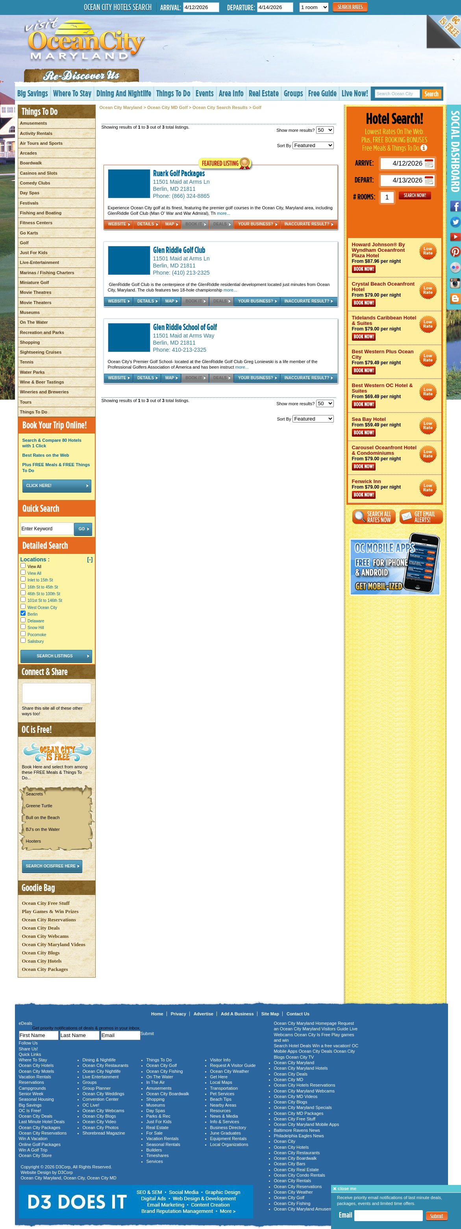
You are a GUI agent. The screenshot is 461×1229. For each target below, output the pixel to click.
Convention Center (101, 1099)
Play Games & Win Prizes (50, 911)
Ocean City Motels (36, 1071)
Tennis (27, 362)
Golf (24, 242)
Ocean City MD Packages (299, 1113)
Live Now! (355, 93)
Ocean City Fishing (164, 1071)
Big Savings (32, 93)
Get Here (219, 1076)
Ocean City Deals (41, 928)
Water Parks (32, 372)
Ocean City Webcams (45, 936)
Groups (293, 93)
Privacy (178, 1013)
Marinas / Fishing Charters (47, 272)
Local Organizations (229, 1144)
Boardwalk (31, 163)
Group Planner (97, 1088)
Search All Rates (374, 516)
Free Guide (322, 93)
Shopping (30, 342)
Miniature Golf (34, 282)
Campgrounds (32, 1088)
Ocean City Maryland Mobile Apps (306, 1124)
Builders (154, 1150)
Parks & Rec (158, 1116)
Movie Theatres (36, 292)
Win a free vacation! (331, 1045)
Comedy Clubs (35, 183)
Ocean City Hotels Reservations (304, 1085)
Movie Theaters (36, 302)
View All (30, 567)
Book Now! (364, 269)
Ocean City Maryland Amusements (307, 1209)
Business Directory (228, 1127)
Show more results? (304, 130)
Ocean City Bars (289, 1163)
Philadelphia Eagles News (299, 1135)
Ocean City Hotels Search (118, 7)
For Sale (154, 1133)
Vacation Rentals (35, 1076)
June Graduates (225, 1133)
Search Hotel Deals (292, 1045)
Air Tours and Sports (41, 143)
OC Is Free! (30, 1110)
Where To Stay (72, 93)
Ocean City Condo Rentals (299, 1175)
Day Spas (30, 192)
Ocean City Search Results (220, 107)
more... (223, 213)
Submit (436, 1216)
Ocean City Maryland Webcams (304, 1091)
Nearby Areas (223, 1105)
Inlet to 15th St (40, 580)
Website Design (36, 1172)
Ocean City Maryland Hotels (301, 1068)
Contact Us (298, 1013)
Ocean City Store (35, 1155)
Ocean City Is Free (312, 1034)
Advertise (203, 1013)
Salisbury (36, 641)
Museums (30, 312)
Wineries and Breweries (44, 391)
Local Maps (221, 1082)
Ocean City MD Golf (167, 107)
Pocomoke (37, 635)
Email (345, 1215)
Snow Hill (36, 628)
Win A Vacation (33, 1138)
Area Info (231, 93)
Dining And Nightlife (123, 93)
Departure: (241, 7)
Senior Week (31, 1093)
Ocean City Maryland (121, 107)
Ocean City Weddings (103, 1093)
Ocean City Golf (161, 1065)
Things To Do (173, 93)
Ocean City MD (102, 1177)
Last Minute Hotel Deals (42, 1121)
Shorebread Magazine (104, 1133)
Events (205, 93)
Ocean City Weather (229, 1071)
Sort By (305, 145)
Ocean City (74, 1177)
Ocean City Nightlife (102, 1071)
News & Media (224, 1116)
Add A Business (237, 1013)
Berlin (33, 614)
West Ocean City (42, 607)
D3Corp (63, 1166)
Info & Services (224, 1121)
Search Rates (350, 7)
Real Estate (264, 93)
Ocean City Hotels (42, 961)
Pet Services (222, 1093)
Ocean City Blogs (41, 953)
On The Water (34, 322)
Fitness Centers (36, 222)
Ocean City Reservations (49, 920)
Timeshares (157, 1155)
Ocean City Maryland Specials (303, 1107)
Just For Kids (34, 252)
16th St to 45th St (43, 587)
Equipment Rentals (228, 1138)
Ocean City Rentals (292, 1180)
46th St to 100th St (44, 594)
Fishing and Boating (41, 212)
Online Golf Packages (40, 1144)
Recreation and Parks (42, 332)
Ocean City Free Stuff (46, 903)
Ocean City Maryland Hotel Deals (428, 251)
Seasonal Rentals (163, 1144)
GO (415, 195)
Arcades (28, 153)
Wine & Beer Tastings (42, 382)
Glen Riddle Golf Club (179, 250)
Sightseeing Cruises (41, 352)
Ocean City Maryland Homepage (305, 1023)
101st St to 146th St (45, 600)
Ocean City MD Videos (296, 1096)
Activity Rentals (36, 133)
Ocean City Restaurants (106, 1065)
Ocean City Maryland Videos (53, 944)
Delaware (36, 621)
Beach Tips (220, 1099)
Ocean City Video (99, 1121)
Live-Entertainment (39, 262)
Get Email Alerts (421, 516)
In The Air (155, 1082)
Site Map (270, 1013)
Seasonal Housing (36, 1099)
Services (154, 1161)
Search (432, 94)
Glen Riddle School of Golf (185, 327)
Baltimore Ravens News (297, 1130)
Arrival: (170, 7)
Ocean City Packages (45, 969)
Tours (26, 402)
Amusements (33, 123)
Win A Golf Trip (33, 1150)
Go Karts (29, 233)
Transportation (224, 1088)
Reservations (31, 1082)
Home (157, 1013)
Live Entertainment (101, 1076)
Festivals (29, 203)
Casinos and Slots (38, 173)
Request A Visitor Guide (233, 1065)
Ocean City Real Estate (296, 1169)
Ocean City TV (300, 1057)
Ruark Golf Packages (179, 173)
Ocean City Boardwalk (167, 1093)
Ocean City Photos (101, 1127)
